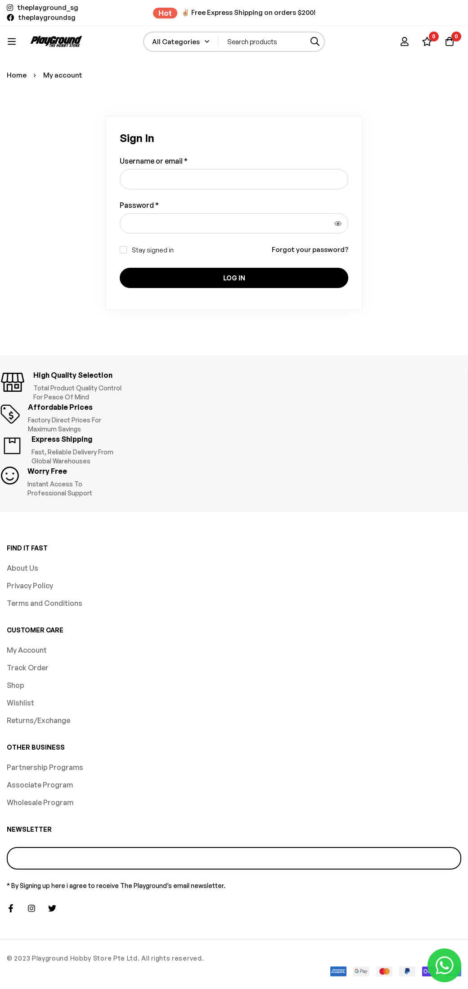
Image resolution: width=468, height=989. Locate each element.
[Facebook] (11, 908)
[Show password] (338, 223)
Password (139, 205)
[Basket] (449, 41)
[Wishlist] (427, 41)
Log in (234, 278)
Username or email (154, 160)
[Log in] (404, 41)
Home (17, 75)
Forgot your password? (310, 249)
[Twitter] (52, 908)
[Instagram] (31, 908)
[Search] (315, 42)
